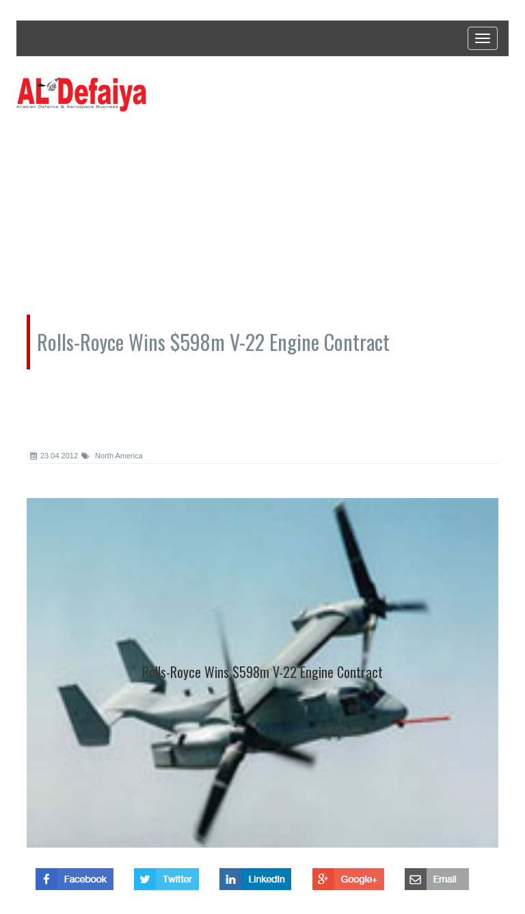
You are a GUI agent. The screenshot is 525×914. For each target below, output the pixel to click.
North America (112, 456)
